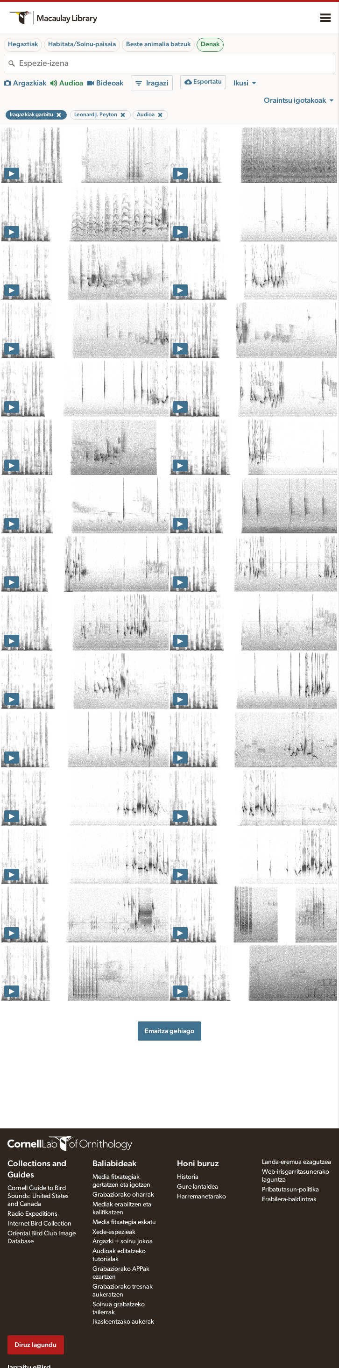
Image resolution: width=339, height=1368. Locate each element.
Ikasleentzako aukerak (123, 1321)
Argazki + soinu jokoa (122, 1241)
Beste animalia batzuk (158, 44)
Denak (210, 44)
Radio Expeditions (32, 1214)
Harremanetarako (201, 1196)
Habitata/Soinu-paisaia (82, 44)
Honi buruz (198, 1164)
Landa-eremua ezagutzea (296, 1162)
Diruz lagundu (35, 1344)
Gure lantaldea (197, 1187)
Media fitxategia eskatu (124, 1222)
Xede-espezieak (113, 1232)
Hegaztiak (23, 44)
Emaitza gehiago (169, 1031)
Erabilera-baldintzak (289, 1199)
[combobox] (177, 63)
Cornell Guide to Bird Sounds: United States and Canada (38, 1196)
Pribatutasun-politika (290, 1189)
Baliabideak (114, 1164)
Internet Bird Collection (39, 1223)
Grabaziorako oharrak (123, 1194)
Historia (187, 1177)
